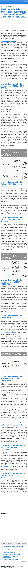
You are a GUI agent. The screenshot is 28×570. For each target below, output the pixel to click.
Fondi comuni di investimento (10, 559)
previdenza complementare (9, 41)
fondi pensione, (22, 104)
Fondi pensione (8, 6)
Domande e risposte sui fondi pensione (12, 554)
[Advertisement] (14, 24)
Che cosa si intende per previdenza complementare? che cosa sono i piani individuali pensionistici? (12, 551)
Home (2, 6)
